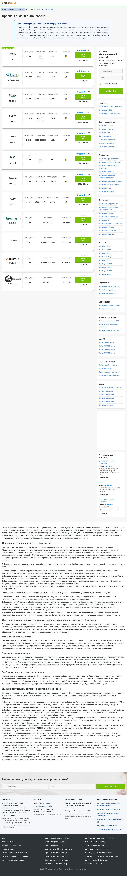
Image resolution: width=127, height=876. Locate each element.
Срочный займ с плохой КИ (56, 853)
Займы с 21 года (105, 257)
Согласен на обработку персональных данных (110, 83)
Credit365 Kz (12, 215)
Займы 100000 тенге (107, 346)
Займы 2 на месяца (106, 395)
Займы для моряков (106, 234)
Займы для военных (107, 227)
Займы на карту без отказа (109, 159)
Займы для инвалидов (107, 231)
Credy (11, 131)
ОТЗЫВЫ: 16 (83, 96)
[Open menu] (123, 3)
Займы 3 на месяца (106, 398)
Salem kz (11, 234)
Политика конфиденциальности (15, 856)
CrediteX (11, 166)
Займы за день (104, 133)
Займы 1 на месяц (106, 391)
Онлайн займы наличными (109, 372)
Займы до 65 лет (105, 264)
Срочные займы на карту (95, 845)
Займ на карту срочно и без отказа (99, 838)
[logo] (10, 3)
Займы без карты (105, 369)
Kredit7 (12, 184)
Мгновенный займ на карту (56, 864)
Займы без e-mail (105, 188)
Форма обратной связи (11, 845)
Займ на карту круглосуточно (110, 305)
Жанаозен (49, 10)
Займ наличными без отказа (96, 849)
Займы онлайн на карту (108, 365)
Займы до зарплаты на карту (110, 388)
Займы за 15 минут (106, 129)
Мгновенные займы (106, 143)
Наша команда (8, 849)
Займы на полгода (106, 405)
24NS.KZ (12, 149)
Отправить (111, 91)
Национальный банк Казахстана (108, 809)
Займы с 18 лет (105, 246)
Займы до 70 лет (105, 267)
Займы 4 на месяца (106, 402)
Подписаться (110, 786)
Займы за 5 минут (106, 126)
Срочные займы (105, 136)
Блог (4, 838)
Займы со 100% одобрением (110, 162)
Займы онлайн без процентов (110, 106)
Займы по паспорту (106, 192)
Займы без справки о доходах (110, 181)
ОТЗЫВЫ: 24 (83, 167)
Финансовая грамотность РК (107, 826)
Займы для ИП (104, 220)
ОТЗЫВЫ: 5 (83, 78)
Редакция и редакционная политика (109, 829)
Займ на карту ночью (107, 309)
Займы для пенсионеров (108, 217)
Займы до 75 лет (105, 271)
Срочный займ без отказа (55, 856)
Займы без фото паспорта (109, 185)
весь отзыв (103, 477)
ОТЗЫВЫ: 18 (83, 132)
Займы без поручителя (107, 290)
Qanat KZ (11, 200)
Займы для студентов (107, 213)
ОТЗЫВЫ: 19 (83, 185)
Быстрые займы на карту (95, 842)
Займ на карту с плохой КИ (109, 321)
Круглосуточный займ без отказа (98, 853)
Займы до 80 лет (105, 274)
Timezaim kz (11, 253)
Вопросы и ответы (9, 842)
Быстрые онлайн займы (108, 140)
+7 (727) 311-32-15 (43, 803)
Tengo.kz (12, 95)
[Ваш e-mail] (111, 77)
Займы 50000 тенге (106, 342)
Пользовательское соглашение (14, 853)
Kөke (12, 60)
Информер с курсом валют (13, 860)
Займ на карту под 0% (54, 845)
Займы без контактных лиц (109, 286)
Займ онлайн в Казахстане (13, 10)
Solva (12, 113)
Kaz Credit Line (12, 77)
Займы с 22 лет (105, 260)
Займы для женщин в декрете (110, 224)
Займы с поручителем (107, 293)
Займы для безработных (108, 204)
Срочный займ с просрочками (57, 860)
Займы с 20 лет (105, 253)
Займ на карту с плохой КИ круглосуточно (102, 856)
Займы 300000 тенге (107, 353)
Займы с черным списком (109, 330)
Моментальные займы (107, 147)
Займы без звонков (106, 172)
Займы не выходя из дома (109, 376)
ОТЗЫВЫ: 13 (83, 60)
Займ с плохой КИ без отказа (97, 860)
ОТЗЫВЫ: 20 (83, 114)
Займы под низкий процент (109, 114)
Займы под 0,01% (105, 110)
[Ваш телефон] (111, 71)
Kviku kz (101, 482)
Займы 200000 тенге (107, 349)
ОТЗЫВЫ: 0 (83, 202)
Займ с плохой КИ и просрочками (58, 849)
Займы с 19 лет (105, 250)
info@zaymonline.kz (45, 806)
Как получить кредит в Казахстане (107, 462)
